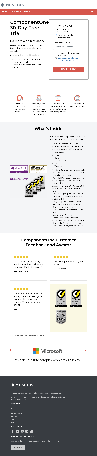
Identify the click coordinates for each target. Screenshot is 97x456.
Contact (14, 411)
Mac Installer (64, 38)
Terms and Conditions (68, 58)
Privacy (14, 416)
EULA (13, 422)
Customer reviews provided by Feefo (27, 335)
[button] (28, 181)
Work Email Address (62, 43)
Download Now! (68, 69)
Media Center (16, 414)
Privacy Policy (68, 60)
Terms (13, 419)
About (13, 408)
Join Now (18, 447)
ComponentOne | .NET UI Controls (16, 12)
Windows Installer (66, 35)
